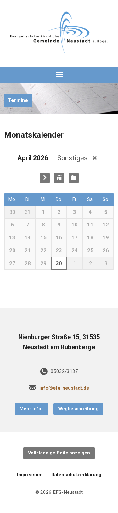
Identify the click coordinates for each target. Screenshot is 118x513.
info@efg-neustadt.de (64, 388)
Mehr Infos (32, 409)
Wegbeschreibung (78, 409)
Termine (18, 100)
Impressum (29, 474)
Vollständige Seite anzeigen (59, 453)
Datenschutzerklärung (76, 474)
